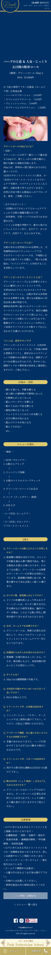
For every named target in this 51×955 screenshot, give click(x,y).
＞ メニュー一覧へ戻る (25, 904)
